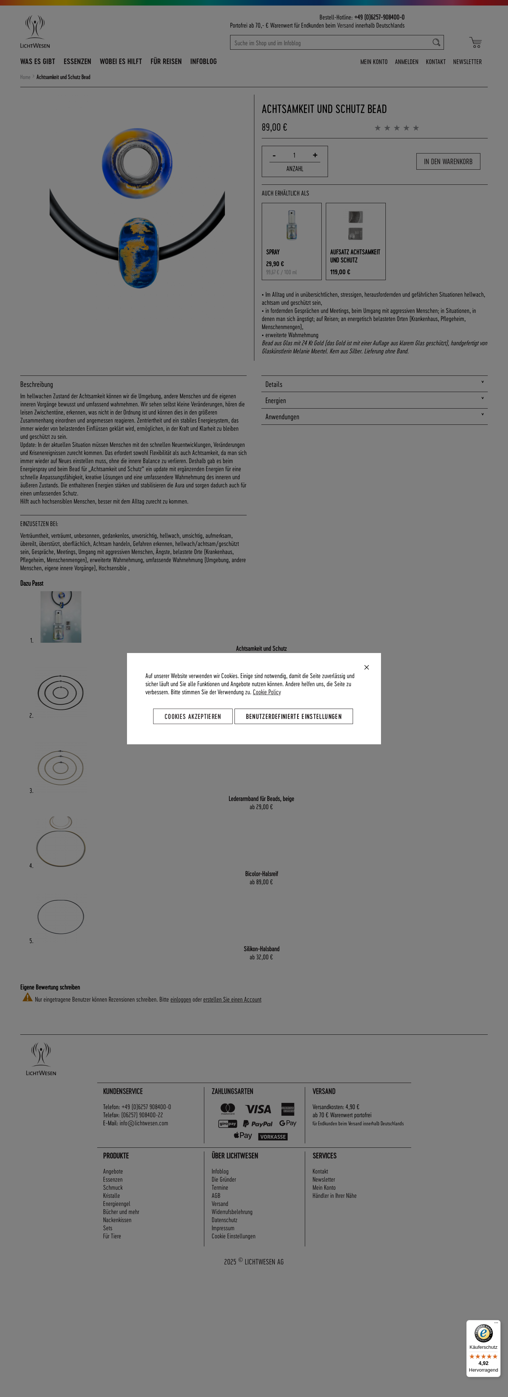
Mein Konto (374, 61)
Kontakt (436, 61)
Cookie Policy (267, 691)
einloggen (180, 999)
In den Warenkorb (448, 161)
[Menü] (496, 1324)
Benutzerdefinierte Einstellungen (294, 716)
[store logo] (67, 31)
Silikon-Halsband (261, 948)
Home (25, 77)
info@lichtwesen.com (144, 1122)
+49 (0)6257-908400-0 (379, 17)
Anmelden (407, 61)
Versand (345, 25)
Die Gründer (224, 1179)
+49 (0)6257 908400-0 (146, 1106)
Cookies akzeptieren (193, 716)
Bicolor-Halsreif (261, 873)
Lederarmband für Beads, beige (261, 798)
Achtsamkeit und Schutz (261, 648)
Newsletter (467, 61)
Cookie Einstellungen (233, 1235)
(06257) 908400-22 (142, 1114)
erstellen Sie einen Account (232, 999)
